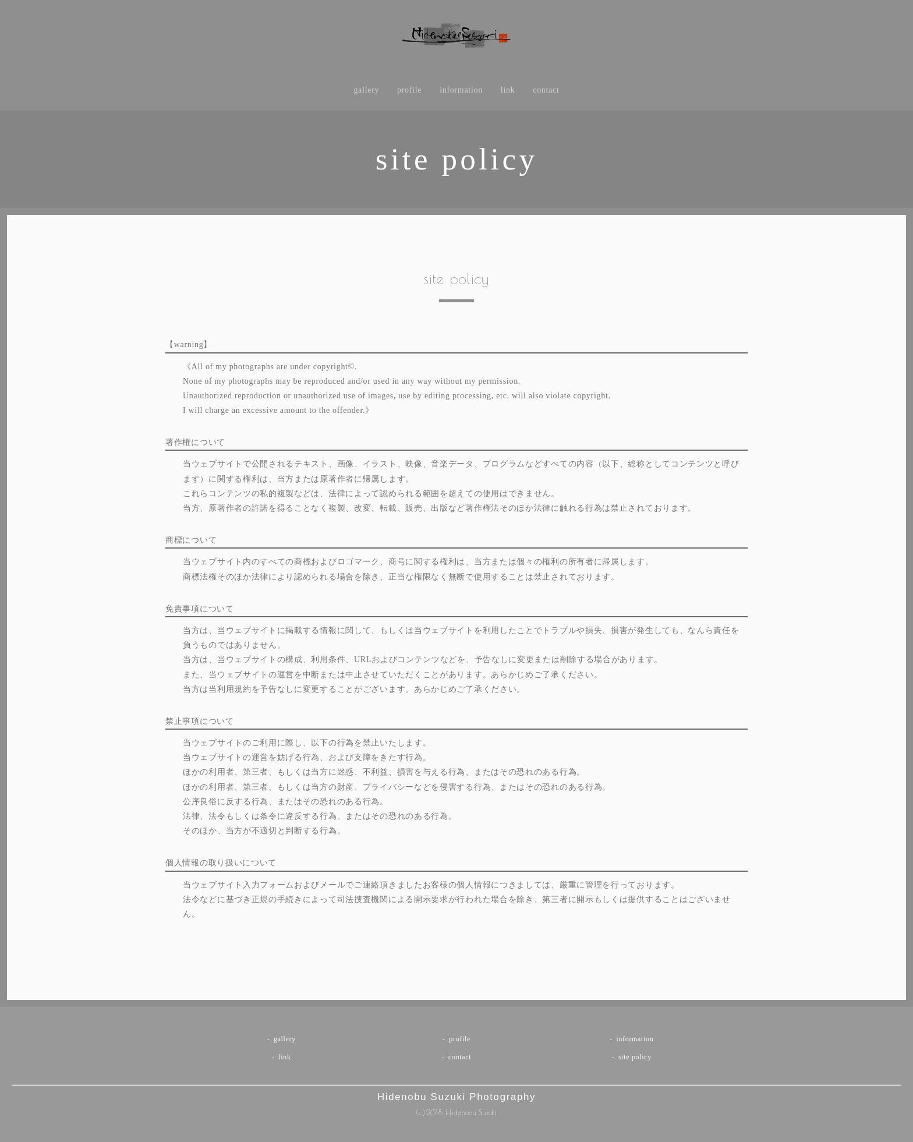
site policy (635, 1059)
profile (409, 95)
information (461, 95)
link (508, 95)
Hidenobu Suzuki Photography (456, 1096)
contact (547, 95)
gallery (365, 95)
